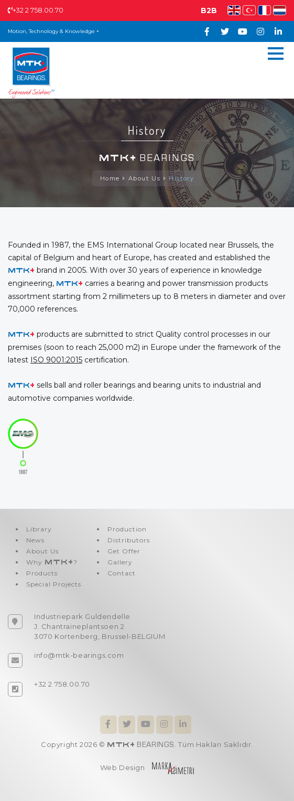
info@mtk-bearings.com (79, 655)
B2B (209, 10)
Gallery (120, 562)
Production (127, 529)
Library (39, 529)
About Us (144, 178)
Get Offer (123, 551)
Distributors (128, 540)
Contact (121, 573)
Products (42, 573)
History (181, 178)
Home (110, 178)
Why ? (52, 562)
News (35, 540)
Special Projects (53, 584)
